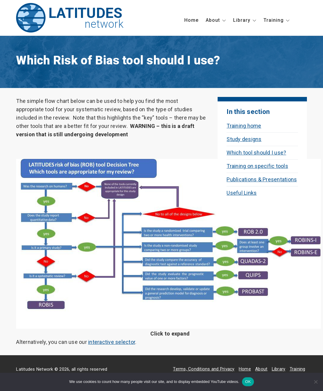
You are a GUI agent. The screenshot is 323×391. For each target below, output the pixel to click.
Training (273, 20)
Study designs (244, 139)
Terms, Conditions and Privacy (203, 369)
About (213, 20)
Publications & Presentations (262, 179)
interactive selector (111, 342)
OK (248, 381)
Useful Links (242, 193)
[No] (316, 382)
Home (191, 20)
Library (241, 20)
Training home (244, 126)
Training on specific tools (257, 166)
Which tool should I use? (256, 152)
